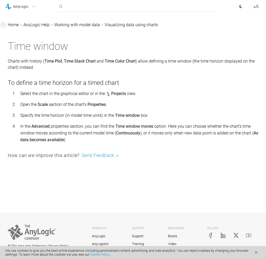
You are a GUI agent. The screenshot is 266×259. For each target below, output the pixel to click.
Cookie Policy (99, 254)
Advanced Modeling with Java (33, 231)
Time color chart (34, 66)
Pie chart (27, 27)
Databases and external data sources (41, 168)
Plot (22, 37)
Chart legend (30, 135)
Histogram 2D (31, 86)
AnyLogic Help (114, 24)
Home (91, 24)
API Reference (17, 240)
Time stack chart (34, 56)
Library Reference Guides (27, 221)
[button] (26, 6)
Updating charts (34, 155)
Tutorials (13, 211)
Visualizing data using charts (209, 24)
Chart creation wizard (38, 96)
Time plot (28, 46)
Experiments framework (31, 181)
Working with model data (155, 24)
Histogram (28, 76)
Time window (31, 115)
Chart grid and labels (38, 145)
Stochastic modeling (28, 191)
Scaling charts (32, 125)
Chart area (28, 106)
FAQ (13, 201)
